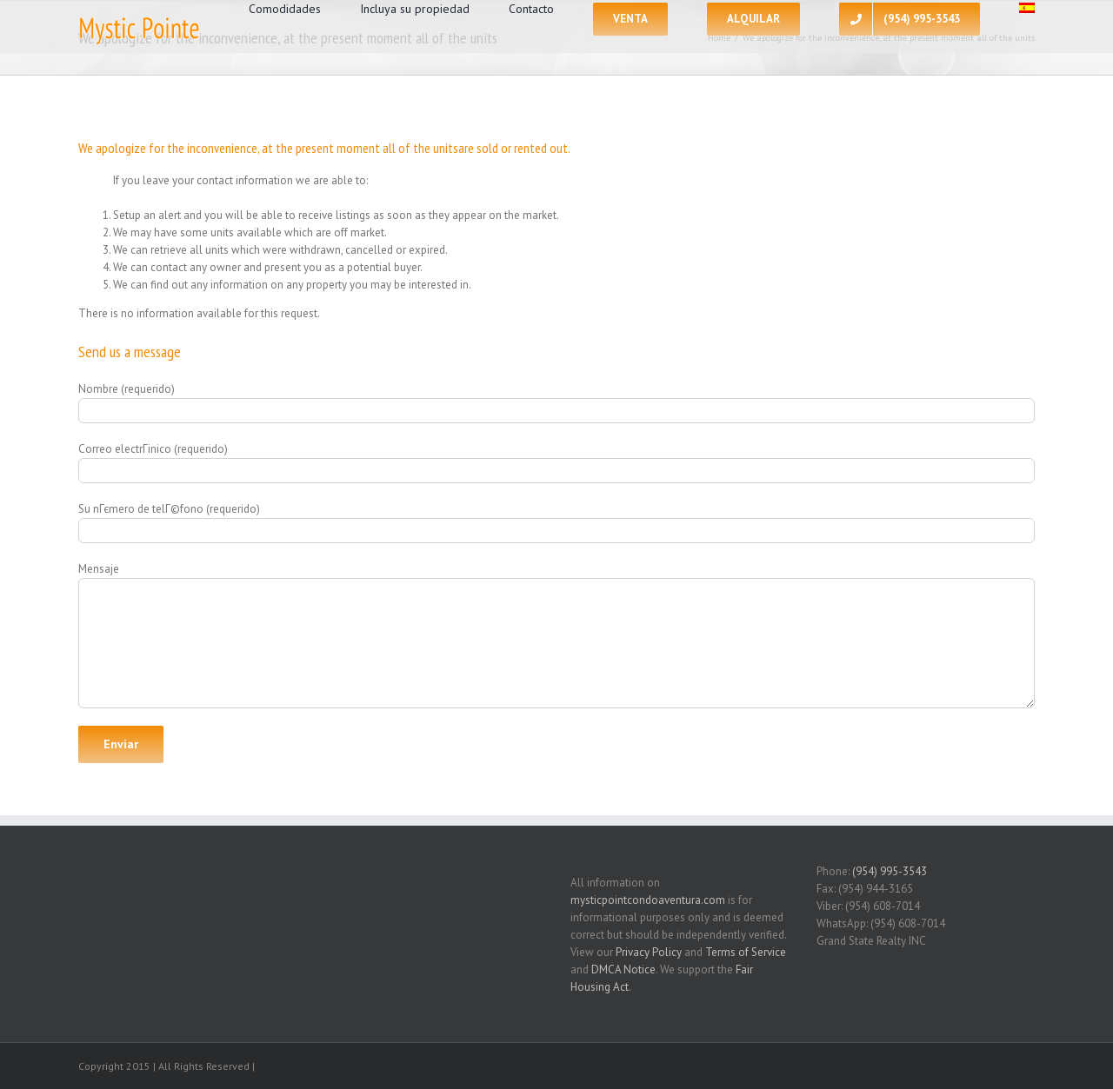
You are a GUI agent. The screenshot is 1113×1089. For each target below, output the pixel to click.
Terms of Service (745, 952)
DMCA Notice (623, 969)
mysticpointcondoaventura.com (647, 900)
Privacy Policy (649, 952)
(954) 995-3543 (889, 871)
